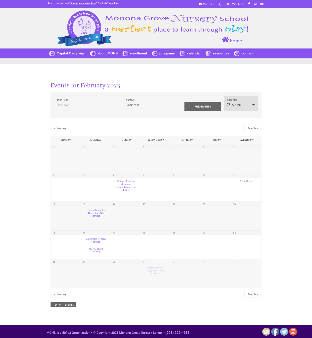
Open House (246, 181)
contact (247, 53)
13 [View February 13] (84, 204)
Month (234, 105)
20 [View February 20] (84, 232)
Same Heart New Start (83, 3)
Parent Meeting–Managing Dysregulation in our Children (125, 185)
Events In (62, 100)
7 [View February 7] (113, 175)
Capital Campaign (71, 53)
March (253, 128)
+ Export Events (63, 304)
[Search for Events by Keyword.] (157, 105)
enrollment (138, 53)
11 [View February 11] (234, 175)
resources (221, 53)
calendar (194, 53)
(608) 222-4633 (234, 4)
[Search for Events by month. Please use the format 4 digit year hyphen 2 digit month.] (88, 105)
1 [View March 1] (143, 261)
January (60, 128)
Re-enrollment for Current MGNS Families (96, 213)
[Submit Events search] (202, 106)
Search (130, 100)
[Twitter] (255, 4)
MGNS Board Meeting (96, 250)
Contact (208, 4)
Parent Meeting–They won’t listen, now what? (156, 270)
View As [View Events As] (231, 100)
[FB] (249, 4)
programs (167, 53)
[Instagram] (261, 4)
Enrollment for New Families (96, 240)
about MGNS (108, 53)
